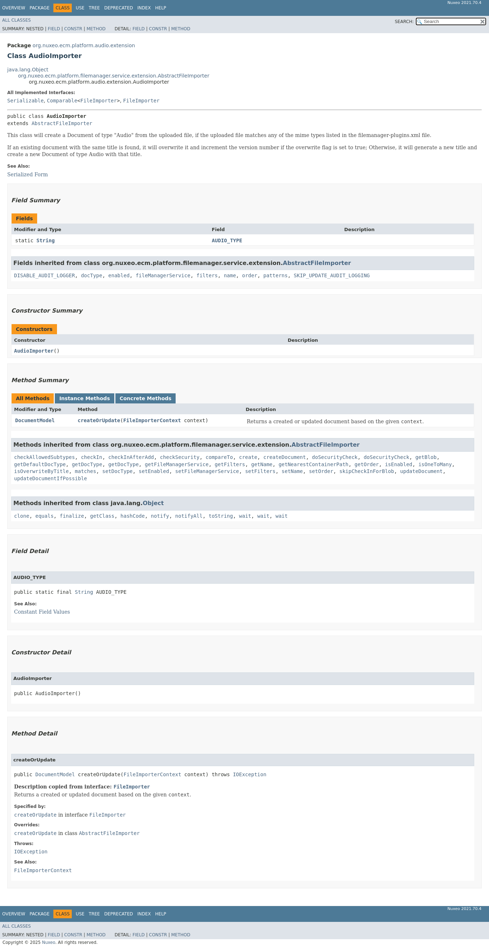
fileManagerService (163, 275)
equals (44, 516)
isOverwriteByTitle (41, 471)
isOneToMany (435, 464)
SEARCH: (404, 21)
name (230, 275)
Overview (13, 7)
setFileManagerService (207, 471)
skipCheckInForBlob (366, 471)
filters (207, 275)
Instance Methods (84, 398)
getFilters (230, 464)
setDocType (117, 471)
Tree (94, 7)
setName (292, 471)
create (248, 457)
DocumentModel (35, 420)
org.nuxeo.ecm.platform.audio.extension (83, 45)
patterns (275, 275)
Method (96, 28)
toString (221, 516)
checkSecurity (180, 457)
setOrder (321, 471)
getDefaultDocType (40, 464)
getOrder (366, 464)
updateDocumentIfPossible (50, 478)
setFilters (260, 471)
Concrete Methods (146, 398)
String (45, 240)
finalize (72, 516)
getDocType (87, 464)
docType (91, 275)
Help (160, 7)
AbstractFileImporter (61, 123)
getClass (102, 516)
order (249, 275)
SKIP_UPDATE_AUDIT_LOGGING (332, 275)
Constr (73, 28)
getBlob (426, 457)
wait (245, 516)
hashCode (132, 516)
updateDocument (421, 471)
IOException (249, 774)
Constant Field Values (42, 612)
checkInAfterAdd (131, 457)
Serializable (25, 100)
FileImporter (98, 100)
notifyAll (189, 516)
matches (85, 471)
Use (80, 7)
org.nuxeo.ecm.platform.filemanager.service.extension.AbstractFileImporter (113, 76)
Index (144, 7)
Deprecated (118, 7)
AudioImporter (34, 351)
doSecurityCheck (334, 457)
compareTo (219, 457)
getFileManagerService (176, 464)
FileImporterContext (152, 420)
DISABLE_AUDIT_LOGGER (44, 275)
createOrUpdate (99, 420)
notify (160, 516)
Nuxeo (48, 942)
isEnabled (398, 464)
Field (54, 28)
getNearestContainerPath (313, 464)
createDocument (284, 457)
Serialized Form (27, 174)
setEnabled (154, 471)
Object (153, 503)
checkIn (91, 457)
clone (21, 516)
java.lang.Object (27, 69)
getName (262, 464)
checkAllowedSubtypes (44, 457)
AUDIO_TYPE (227, 240)
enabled (118, 275)
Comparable (62, 100)
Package (39, 7)
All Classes (16, 20)
